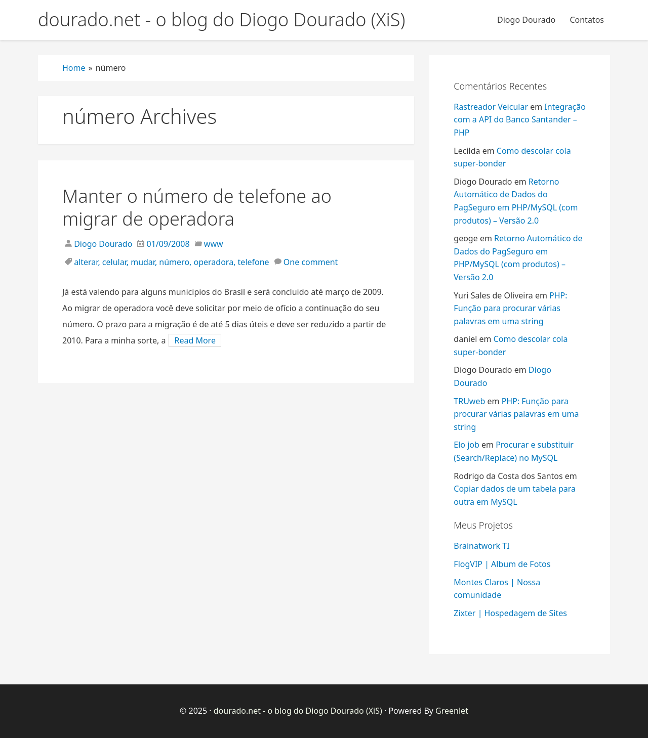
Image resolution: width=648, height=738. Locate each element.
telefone (253, 262)
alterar (86, 262)
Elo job (466, 444)
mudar (143, 262)
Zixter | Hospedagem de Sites (510, 613)
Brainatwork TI (481, 545)
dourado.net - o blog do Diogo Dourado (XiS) (298, 710)
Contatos (587, 19)
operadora (214, 262)
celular (114, 262)
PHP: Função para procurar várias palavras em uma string (510, 308)
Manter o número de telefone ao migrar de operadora (197, 207)
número (174, 262)
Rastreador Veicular (491, 106)
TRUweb (469, 401)
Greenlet (451, 710)
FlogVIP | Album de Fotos (502, 564)
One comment (311, 262)
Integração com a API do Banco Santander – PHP (520, 119)
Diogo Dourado (526, 19)
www (213, 243)
